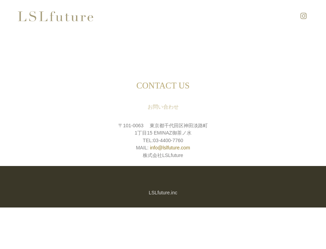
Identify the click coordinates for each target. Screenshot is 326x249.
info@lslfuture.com (170, 147)
